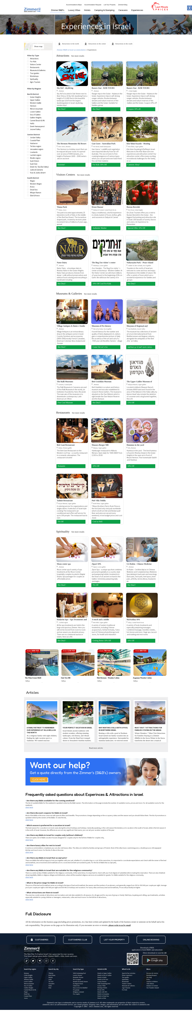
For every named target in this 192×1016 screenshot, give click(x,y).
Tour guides (125, 977)
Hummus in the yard (135, 445)
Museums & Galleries (128, 986)
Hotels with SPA (102, 992)
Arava (26, 998)
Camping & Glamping (104, 10)
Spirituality (125, 979)
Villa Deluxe (150, 983)
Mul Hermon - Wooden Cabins (108, 678)
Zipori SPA (96, 564)
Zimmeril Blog (122, 5)
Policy (148, 979)
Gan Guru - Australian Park (103, 144)
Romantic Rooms (78, 977)
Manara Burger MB (100, 445)
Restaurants (125, 981)
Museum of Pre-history (101, 326)
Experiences (137, 10)
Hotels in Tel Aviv (102, 979)
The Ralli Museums (65, 382)
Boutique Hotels (102, 988)
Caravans (122, 10)
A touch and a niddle (100, 619)
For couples (76, 994)
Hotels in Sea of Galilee (104, 975)
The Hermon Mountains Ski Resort (71, 144)
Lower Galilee (28, 981)
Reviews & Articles (152, 973)
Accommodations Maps (74, 5)
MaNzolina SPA (133, 619)
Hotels (87, 10)
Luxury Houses (77, 975)
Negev (26, 992)
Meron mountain (29, 983)
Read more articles (96, 748)
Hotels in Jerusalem (103, 994)
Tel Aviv (51, 981)
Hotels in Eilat (101, 998)
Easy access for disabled (80, 988)
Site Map (149, 977)
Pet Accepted (77, 979)
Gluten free (76, 986)
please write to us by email (120, 925)
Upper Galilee (28, 977)
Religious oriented (78, 992)
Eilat (49, 988)
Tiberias (50, 973)
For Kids (124, 990)
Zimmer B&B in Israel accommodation (71, 50)
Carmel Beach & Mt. (30, 990)
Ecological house (78, 983)
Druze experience (127, 975)
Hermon (26, 973)
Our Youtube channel (152, 988)
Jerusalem (51, 983)
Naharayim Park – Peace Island (140, 263)
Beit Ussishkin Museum (101, 382)
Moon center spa (64, 564)
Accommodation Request (92, 5)
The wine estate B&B (33, 678)
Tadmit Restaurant (65, 501)
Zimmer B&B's (57, 10)
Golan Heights (28, 975)
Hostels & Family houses (80, 981)
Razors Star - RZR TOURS (103, 88)
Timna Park (62, 207)
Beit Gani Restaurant (66, 445)
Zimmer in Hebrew (152, 981)
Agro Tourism (126, 988)
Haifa (50, 986)
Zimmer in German (152, 986)
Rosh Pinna (51, 975)
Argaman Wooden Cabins (142, 678)
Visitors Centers (126, 983)
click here (29, 807)
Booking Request (151, 975)
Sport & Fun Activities (128, 973)
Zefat (50, 979)
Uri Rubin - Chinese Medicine (139, 564)
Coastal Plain (28, 996)
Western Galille (28, 979)
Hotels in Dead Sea (103, 996)
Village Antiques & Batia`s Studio (71, 326)
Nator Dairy (62, 263)
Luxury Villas (74, 10)
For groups (76, 990)
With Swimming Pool (79, 973)
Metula (50, 977)
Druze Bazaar (97, 207)
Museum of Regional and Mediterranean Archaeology (138, 327)
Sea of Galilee (28, 986)
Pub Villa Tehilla (99, 501)
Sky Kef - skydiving (65, 88)
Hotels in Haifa (101, 977)
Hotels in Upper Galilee (104, 973)
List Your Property (109, 5)
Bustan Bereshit (133, 207)
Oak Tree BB (65, 678)
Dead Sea (27, 994)
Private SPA (101, 990)
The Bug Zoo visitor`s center (104, 263)
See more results (77, 56)
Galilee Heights (28, 988)
